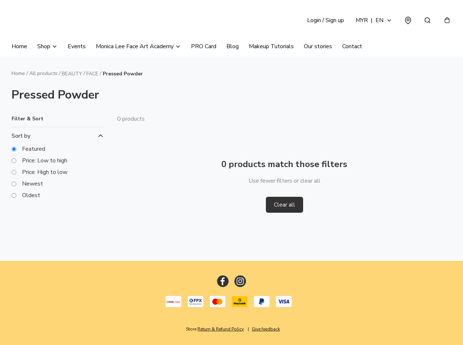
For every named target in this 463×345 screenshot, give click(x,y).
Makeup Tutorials (271, 46)
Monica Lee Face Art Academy (135, 46)
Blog (232, 46)
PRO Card (203, 46)
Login (325, 20)
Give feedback (266, 329)
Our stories (318, 46)
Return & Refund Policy (220, 329)
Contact (352, 46)
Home (19, 46)
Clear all (284, 205)
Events (77, 46)
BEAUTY (72, 73)
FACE (92, 73)
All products (43, 73)
